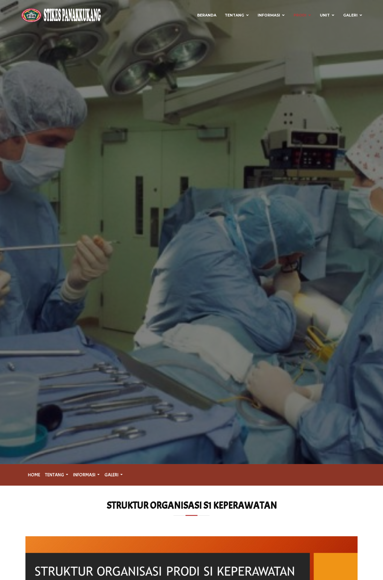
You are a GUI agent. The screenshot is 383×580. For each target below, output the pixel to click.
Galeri (350, 15)
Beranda (206, 15)
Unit (325, 15)
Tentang (234, 15)
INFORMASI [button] (84, 475)
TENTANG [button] (55, 475)
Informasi (269, 15)
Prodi (300, 15)
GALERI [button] (111, 475)
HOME (34, 475)
